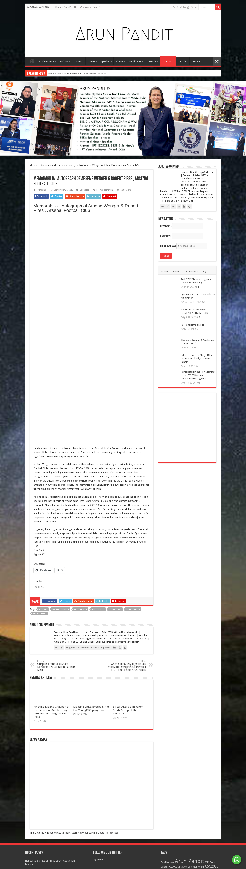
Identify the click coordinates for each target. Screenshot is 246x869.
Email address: (183, 245)
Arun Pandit (80, 386)
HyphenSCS (40, 330)
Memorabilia (133, 386)
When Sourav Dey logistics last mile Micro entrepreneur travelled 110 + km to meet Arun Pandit (126, 442)
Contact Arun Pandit (65, 7)
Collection (167, 61)
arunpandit (42, 190)
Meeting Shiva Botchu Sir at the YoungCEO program (91, 746)
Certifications (136, 61)
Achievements (46, 61)
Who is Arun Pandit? (90, 7)
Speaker (105, 61)
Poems (91, 61)
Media (152, 61)
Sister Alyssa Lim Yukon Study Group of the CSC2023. (128, 748)
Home (32, 61)
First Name (166, 225)
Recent (164, 271)
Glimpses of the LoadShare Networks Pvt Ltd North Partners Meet (56, 442)
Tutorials (183, 61)
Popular (177, 271)
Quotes (78, 61)
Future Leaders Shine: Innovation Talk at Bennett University (77, 73)
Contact (196, 61)
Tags (205, 271)
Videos (119, 61)
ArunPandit (39, 326)
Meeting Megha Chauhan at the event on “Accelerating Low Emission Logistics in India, (51, 750)
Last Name (165, 235)
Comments (192, 271)
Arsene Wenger (60, 386)
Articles (64, 61)
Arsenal (43, 386)
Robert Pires (39, 390)
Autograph (98, 386)
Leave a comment (104, 190)
